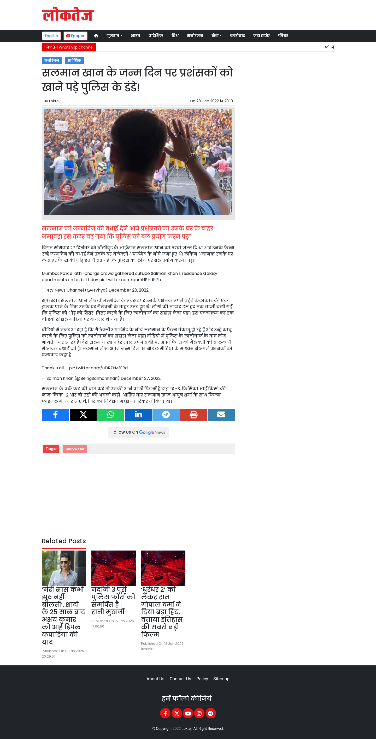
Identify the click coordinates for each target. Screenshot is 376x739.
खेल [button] (215, 35)
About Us (155, 678)
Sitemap (221, 678)
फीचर (283, 35)
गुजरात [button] (113, 35)
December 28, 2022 (129, 290)
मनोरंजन (195, 35)
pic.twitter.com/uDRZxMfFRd (98, 368)
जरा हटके (261, 35)
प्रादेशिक (156, 35)
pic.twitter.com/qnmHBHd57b (130, 280)
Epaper (75, 35)
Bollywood (75, 449)
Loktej (54, 101)
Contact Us (180, 678)
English (51, 35)
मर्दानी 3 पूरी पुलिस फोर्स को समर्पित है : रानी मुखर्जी (113, 600)
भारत (135, 35)
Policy (202, 678)
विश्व (175, 35)
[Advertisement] (236, 14)
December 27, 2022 (141, 378)
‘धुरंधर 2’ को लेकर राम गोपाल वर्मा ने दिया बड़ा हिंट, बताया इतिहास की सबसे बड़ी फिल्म (162, 612)
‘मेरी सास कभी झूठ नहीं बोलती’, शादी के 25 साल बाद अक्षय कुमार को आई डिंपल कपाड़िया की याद (63, 616)
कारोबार (237, 35)
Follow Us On (138, 432)
